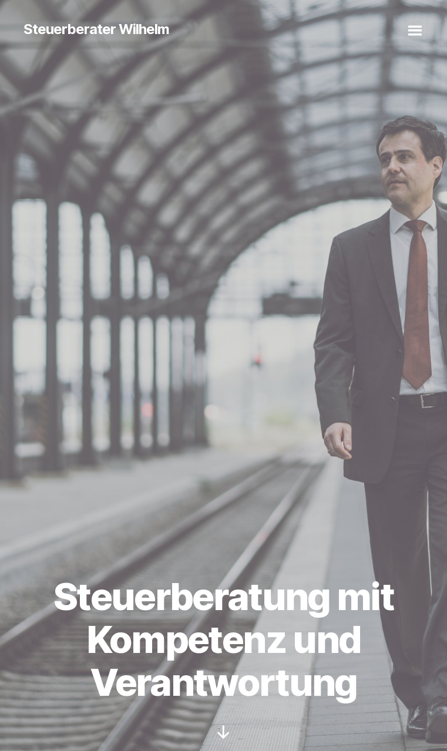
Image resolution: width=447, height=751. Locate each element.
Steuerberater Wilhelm (96, 29)
